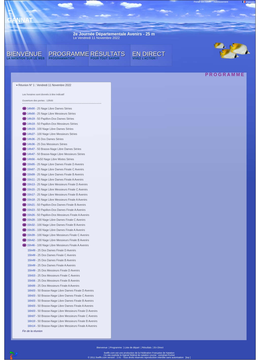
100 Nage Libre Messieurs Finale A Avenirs (63, 245)
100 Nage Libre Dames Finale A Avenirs (61, 229)
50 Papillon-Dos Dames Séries (55, 118)
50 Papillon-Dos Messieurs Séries (57, 123)
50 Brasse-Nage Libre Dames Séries (59, 148)
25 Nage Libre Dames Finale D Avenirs (60, 164)
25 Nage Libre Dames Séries (54, 108)
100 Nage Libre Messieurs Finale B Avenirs (63, 240)
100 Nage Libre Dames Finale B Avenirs (61, 224)
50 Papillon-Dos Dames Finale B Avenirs (61, 204)
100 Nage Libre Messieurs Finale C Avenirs (63, 235)
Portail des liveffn (202, 2)
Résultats (147, 347)
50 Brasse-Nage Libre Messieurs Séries (61, 154)
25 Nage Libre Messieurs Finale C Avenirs (62, 189)
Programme (116, 347)
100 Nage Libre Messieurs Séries (57, 133)
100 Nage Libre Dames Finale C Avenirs (61, 219)
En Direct (159, 347)
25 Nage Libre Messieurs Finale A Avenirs (62, 199)
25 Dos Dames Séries (50, 139)
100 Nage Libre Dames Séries (55, 128)
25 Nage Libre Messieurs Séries (56, 113)
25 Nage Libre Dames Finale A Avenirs (60, 179)
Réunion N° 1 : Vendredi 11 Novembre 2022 (44, 85)
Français (248, 2)
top (187, 357)
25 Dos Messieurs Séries (52, 144)
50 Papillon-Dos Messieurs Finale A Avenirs (63, 214)
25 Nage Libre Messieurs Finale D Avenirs (62, 184)
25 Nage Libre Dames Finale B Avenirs (60, 174)
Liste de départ (132, 347)
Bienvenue (101, 347)
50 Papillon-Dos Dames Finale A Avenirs (61, 209)
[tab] (61, 85)
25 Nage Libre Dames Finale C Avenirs (60, 169)
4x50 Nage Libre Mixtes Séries (55, 159)
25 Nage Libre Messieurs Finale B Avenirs (62, 194)
